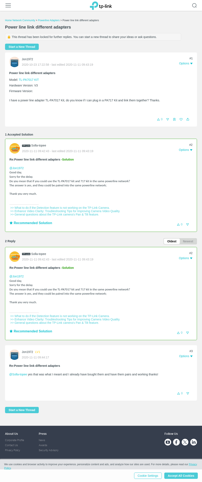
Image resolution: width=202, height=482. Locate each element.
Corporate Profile (14, 440)
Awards (43, 445)
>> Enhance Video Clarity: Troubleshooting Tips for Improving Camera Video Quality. (64, 211)
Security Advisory (48, 450)
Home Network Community (20, 20)
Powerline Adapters (49, 20)
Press (43, 433)
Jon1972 (27, 59)
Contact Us (11, 445)
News (42, 440)
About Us (11, 433)
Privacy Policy (12, 450)
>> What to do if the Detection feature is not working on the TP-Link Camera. (59, 207)
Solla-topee (38, 145)
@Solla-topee (18, 374)
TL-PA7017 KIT (29, 79)
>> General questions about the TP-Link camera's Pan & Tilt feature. (54, 214)
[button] (187, 119)
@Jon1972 (16, 168)
